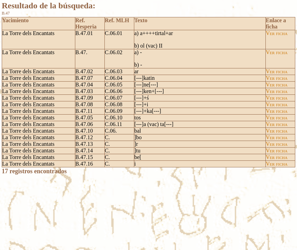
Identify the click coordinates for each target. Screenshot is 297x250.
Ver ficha (277, 33)
